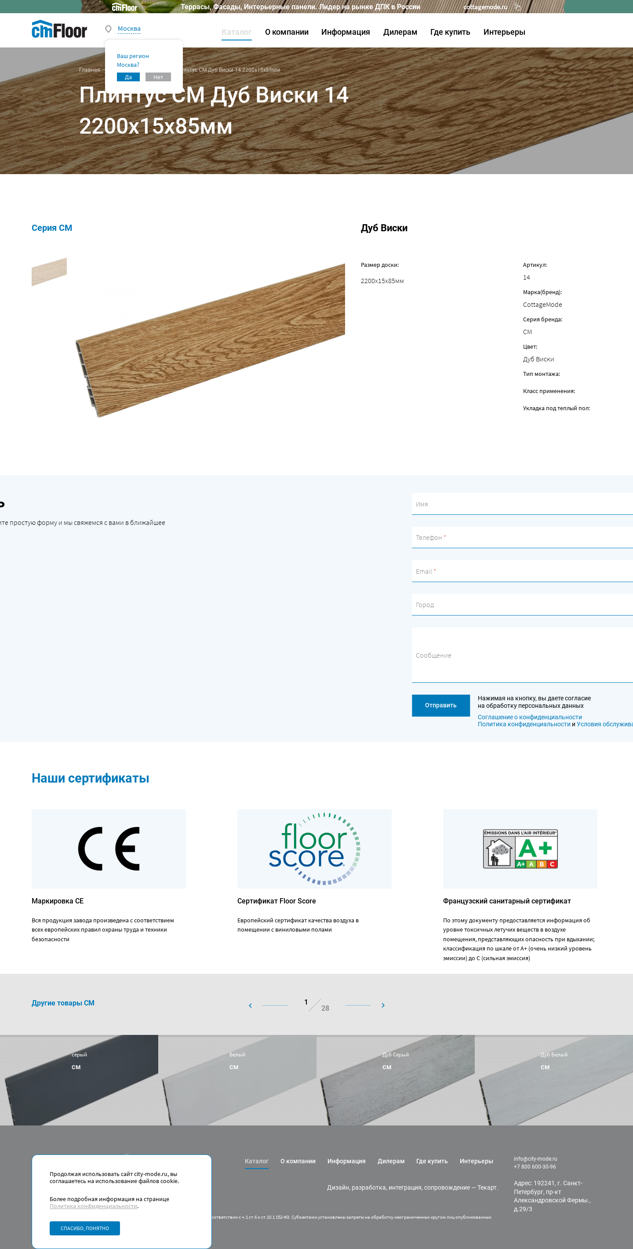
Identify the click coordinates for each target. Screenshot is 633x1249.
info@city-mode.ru (535, 1159)
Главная (89, 70)
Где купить (450, 31)
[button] (275, 1005)
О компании (287, 31)
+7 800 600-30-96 (535, 1167)
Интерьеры (504, 31)
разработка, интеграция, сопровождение (411, 1187)
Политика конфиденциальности (93, 1206)
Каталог (237, 31)
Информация (345, 31)
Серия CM (23, 227)
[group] (79, 1080)
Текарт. (487, 1187)
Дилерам (400, 31)
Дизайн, (338, 1187)
